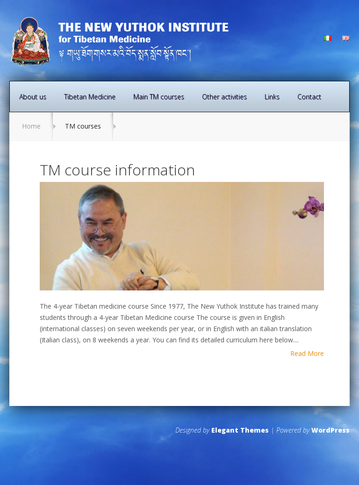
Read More (307, 353)
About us (32, 96)
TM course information (117, 169)
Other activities (224, 96)
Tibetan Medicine (89, 96)
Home (31, 126)
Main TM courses (158, 96)
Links (272, 96)
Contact (309, 96)
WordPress (330, 430)
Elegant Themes (240, 430)
